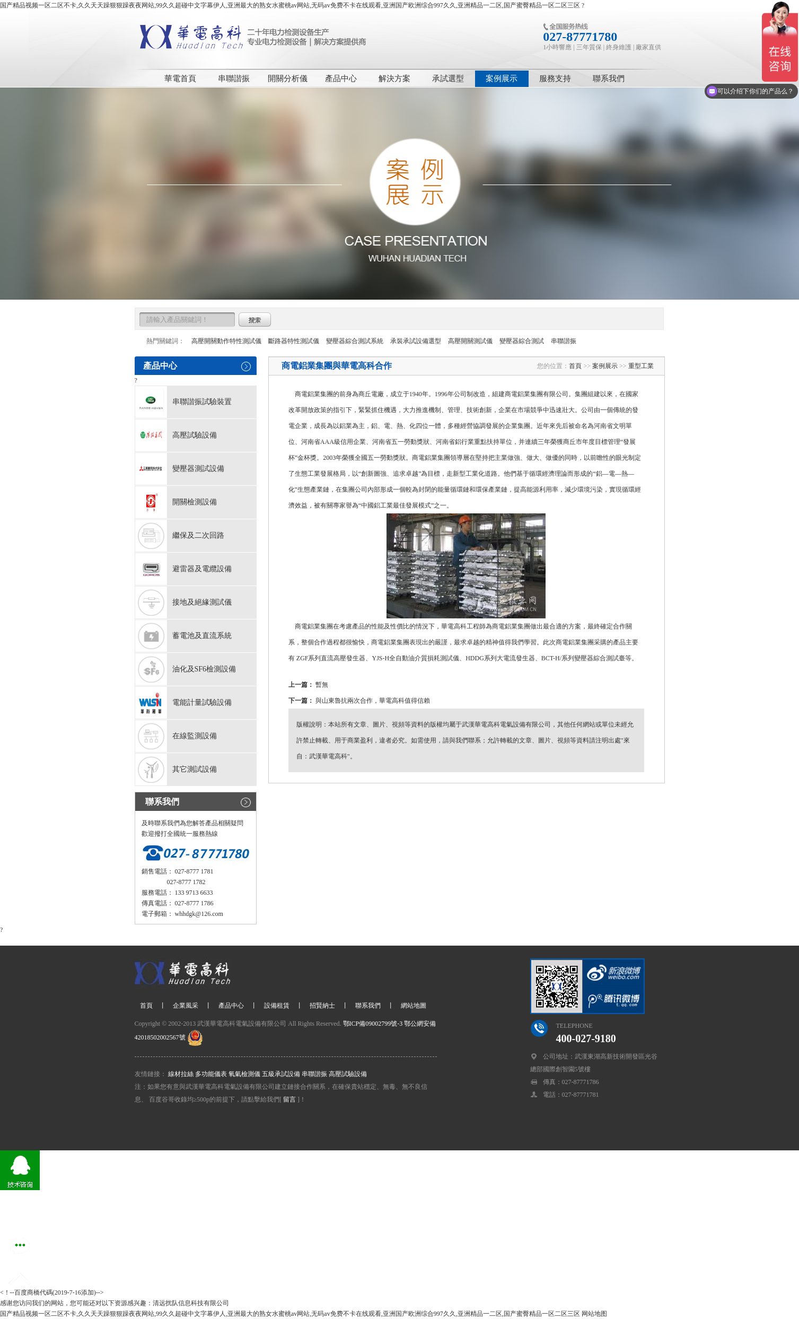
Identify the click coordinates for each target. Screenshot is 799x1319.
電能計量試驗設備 (183, 703)
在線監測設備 (176, 736)
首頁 (575, 366)
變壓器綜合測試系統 (354, 341)
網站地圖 (413, 1005)
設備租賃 (276, 1005)
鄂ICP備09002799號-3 (372, 1023)
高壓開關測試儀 (470, 341)
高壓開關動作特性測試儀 (226, 341)
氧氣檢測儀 (244, 1074)
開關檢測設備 (176, 502)
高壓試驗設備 (176, 435)
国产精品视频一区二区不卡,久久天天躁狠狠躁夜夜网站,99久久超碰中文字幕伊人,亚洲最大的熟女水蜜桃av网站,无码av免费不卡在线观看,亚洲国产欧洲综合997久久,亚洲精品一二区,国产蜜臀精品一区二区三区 (290, 5)
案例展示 (501, 78)
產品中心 (341, 78)
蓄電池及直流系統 (183, 636)
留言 (289, 1099)
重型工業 (641, 366)
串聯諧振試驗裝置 (183, 402)
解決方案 (394, 78)
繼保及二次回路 (179, 536)
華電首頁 (180, 78)
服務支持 (555, 78)
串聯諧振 (234, 78)
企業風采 (185, 1005)
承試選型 (448, 78)
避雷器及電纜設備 (183, 569)
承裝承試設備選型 (415, 341)
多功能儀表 (211, 1074)
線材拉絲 (181, 1074)
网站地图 (594, 1313)
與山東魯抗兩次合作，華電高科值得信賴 (372, 700)
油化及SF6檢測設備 (185, 669)
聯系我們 (609, 78)
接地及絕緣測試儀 (183, 602)
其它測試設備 (176, 769)
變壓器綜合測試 (521, 341)
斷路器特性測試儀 (293, 341)
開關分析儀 (288, 78)
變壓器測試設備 (179, 469)
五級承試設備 (281, 1074)
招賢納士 (322, 1005)
